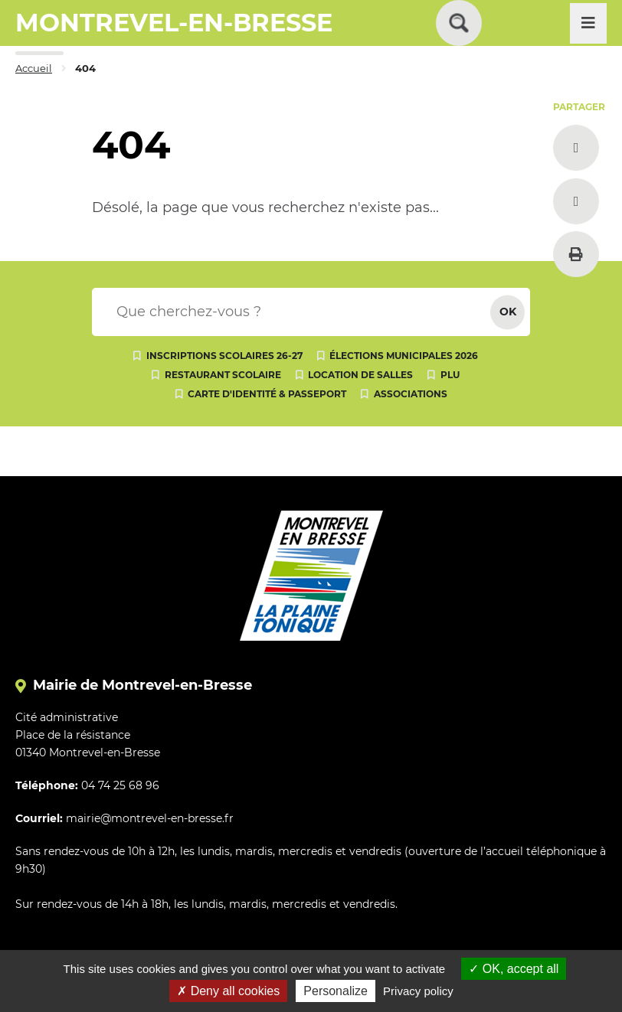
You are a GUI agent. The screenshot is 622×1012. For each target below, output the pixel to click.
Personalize (335, 990)
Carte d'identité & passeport (267, 394)
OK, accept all (513, 968)
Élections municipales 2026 (403, 355)
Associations (410, 394)
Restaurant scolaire (223, 374)
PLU (450, 374)
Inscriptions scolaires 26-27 (224, 355)
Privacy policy (418, 990)
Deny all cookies (228, 990)
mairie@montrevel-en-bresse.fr (150, 818)
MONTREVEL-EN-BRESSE (173, 23)
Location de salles (360, 374)
